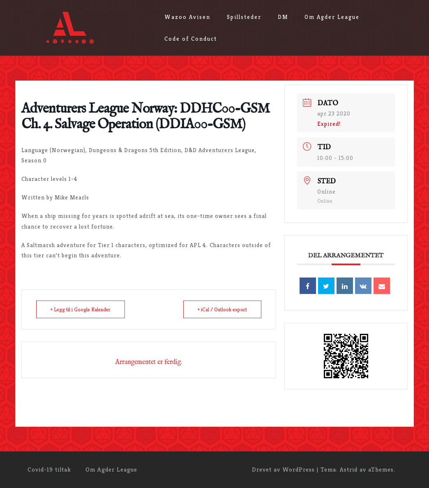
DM (283, 17)
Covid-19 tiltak (49, 469)
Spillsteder (244, 17)
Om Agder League (332, 17)
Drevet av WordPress (283, 469)
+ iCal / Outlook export (222, 309)
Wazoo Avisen (187, 17)
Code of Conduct (190, 38)
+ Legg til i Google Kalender (81, 309)
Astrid (349, 469)
